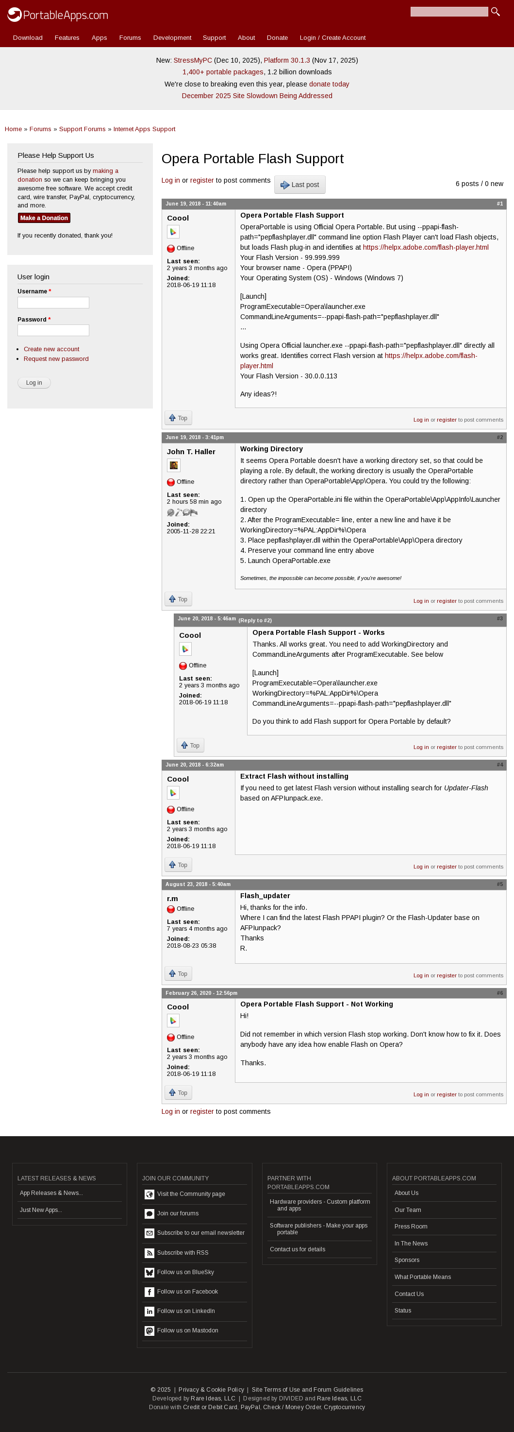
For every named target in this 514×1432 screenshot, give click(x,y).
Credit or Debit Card (210, 1407)
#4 (500, 764)
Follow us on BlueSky (179, 1273)
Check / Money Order (292, 1407)
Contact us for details (297, 1249)
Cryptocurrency (344, 1407)
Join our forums (172, 1214)
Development (172, 37)
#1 (500, 203)
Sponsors (407, 1260)
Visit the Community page (185, 1194)
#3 (500, 618)
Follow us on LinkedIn (180, 1311)
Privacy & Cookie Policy (211, 1389)
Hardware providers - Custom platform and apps (320, 1205)
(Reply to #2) (255, 620)
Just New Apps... (41, 1210)
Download (28, 37)
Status (403, 1310)
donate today (329, 84)
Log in (171, 180)
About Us (406, 1193)
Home (13, 129)
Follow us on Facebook (181, 1292)
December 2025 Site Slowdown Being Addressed (257, 96)
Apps (99, 37)
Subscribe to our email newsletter (195, 1233)
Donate (277, 37)
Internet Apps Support (144, 129)
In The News (411, 1243)
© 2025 (160, 1389)
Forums (130, 37)
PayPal (250, 1407)
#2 (500, 437)
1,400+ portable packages (223, 72)
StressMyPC (193, 60)
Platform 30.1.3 (287, 60)
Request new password (56, 358)
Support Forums (82, 129)
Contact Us (409, 1294)
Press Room (411, 1226)
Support (214, 37)
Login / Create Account (332, 37)
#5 (500, 884)
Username (34, 291)
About (246, 37)
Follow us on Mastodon (181, 1331)
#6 (500, 993)
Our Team (408, 1210)
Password (33, 319)
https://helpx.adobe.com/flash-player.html (426, 247)
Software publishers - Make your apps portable (318, 1229)
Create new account (51, 349)
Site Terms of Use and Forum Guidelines (308, 1389)
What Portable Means (423, 1277)
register (202, 180)
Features (67, 37)
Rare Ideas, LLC (213, 1398)
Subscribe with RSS (177, 1253)
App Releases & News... (51, 1193)
